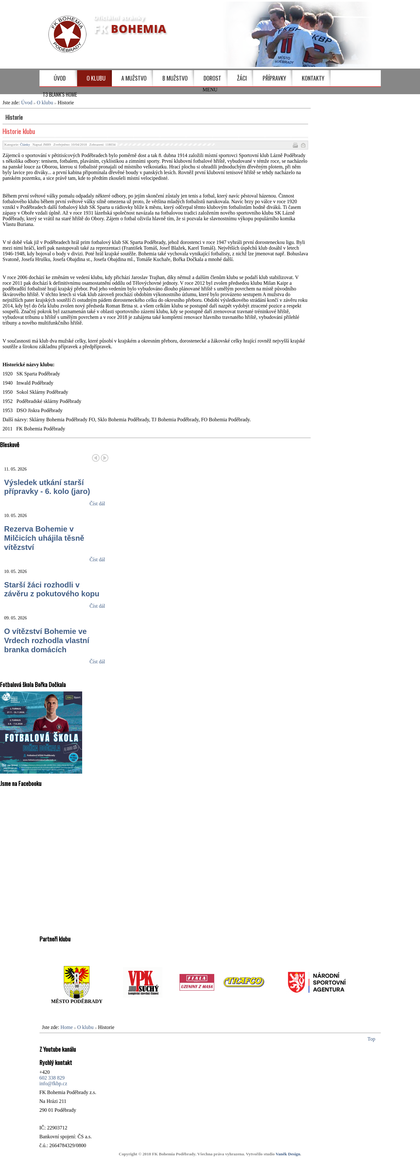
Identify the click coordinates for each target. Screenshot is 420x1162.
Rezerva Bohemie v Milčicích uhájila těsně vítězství (44, 538)
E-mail (303, 145)
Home (66, 1027)
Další (104, 458)
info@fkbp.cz (53, 1083)
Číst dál (97, 503)
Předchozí (96, 458)
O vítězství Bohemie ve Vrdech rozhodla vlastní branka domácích (46, 640)
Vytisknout (295, 145)
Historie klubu (19, 131)
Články (25, 144)
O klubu (45, 102)
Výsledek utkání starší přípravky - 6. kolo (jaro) (47, 487)
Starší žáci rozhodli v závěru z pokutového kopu (51, 589)
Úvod (27, 102)
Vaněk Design (288, 1154)
